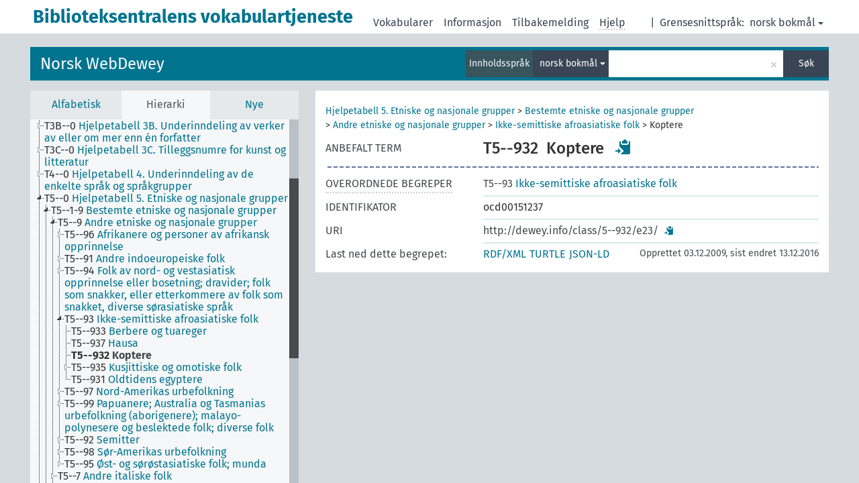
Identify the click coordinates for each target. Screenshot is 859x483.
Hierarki (165, 104)
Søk (806, 63)
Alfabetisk (76, 104)
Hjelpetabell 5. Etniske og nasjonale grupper (420, 111)
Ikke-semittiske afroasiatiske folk (567, 125)
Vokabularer (403, 22)
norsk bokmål (786, 22)
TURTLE (547, 254)
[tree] (164, 301)
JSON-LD (589, 254)
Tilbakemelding (550, 22)
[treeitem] (172, 132)
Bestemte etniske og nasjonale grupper (609, 111)
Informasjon (472, 22)
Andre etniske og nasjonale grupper (409, 125)
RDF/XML (504, 254)
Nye (254, 104)
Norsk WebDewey (102, 63)
